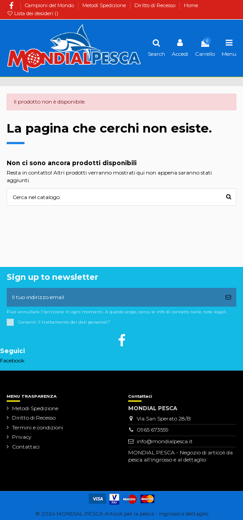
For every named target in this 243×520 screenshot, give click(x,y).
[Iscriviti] (228, 297)
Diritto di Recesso (155, 5)
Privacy (22, 436)
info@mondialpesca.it (165, 441)
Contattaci (26, 446)
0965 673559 (153, 429)
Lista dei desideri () (32, 13)
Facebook (12, 360)
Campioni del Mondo (50, 5)
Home (191, 5)
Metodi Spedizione (104, 5)
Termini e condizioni (37, 427)
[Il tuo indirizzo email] (113, 297)
